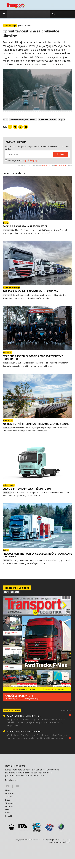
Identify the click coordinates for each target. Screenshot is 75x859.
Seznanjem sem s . (22, 160)
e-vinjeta (53, 120)
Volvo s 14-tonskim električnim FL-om (27, 488)
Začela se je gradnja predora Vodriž (26, 226)
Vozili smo (9, 793)
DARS (5, 120)
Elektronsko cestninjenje (19, 120)
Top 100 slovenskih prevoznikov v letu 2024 (30, 291)
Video (7, 809)
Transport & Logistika (17, 587)
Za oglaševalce (11, 780)
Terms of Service (61, 165)
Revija (7, 812)
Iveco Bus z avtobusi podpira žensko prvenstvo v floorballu (34, 358)
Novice (8, 790)
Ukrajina (33, 120)
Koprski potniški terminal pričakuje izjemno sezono (36, 423)
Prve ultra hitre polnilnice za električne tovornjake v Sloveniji (37, 555)
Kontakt (8, 816)
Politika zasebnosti (60, 840)
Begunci (62, 120)
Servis (7, 800)
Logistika (9, 806)
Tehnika (8, 796)
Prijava (60, 154)
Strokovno (9, 803)
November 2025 (11, 592)
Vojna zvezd (43, 120)
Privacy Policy (46, 165)
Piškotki (49, 840)
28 (69, 842)
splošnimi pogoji (31, 160)
